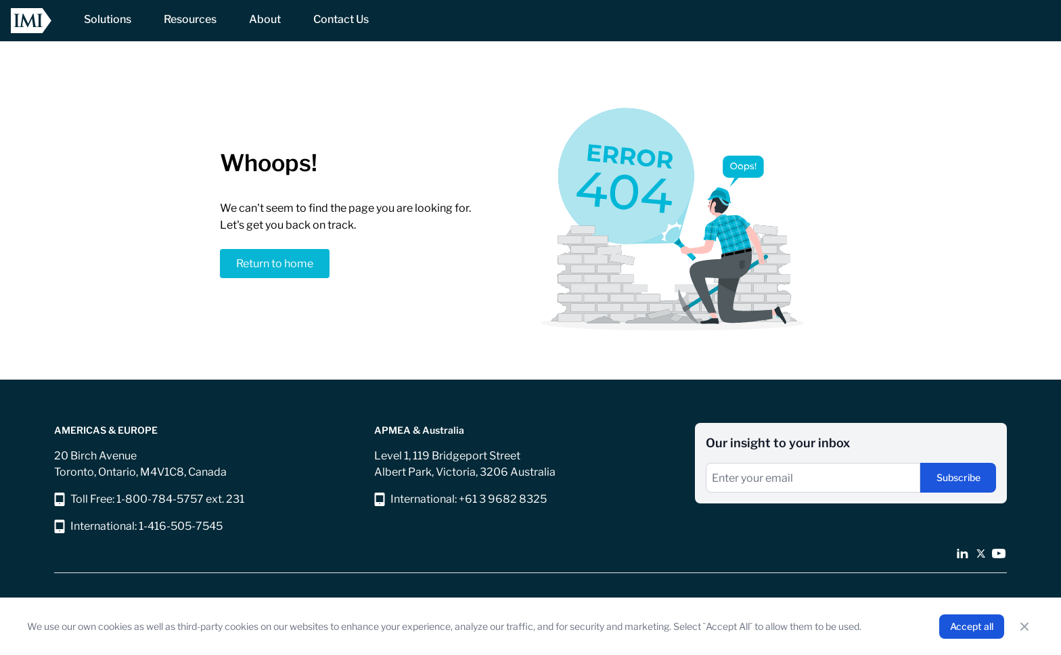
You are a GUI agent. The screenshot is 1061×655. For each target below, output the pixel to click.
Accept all (971, 626)
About (265, 19)
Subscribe (958, 477)
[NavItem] (107, 20)
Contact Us (341, 19)
